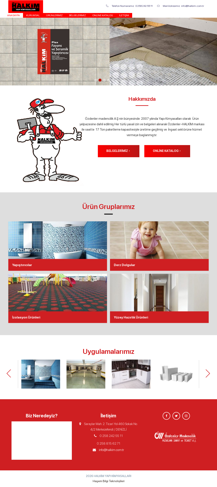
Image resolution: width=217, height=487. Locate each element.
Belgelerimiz (77, 15)
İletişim (124, 15)
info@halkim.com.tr (111, 450)
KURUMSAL (33, 15)
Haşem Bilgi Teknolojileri (108, 481)
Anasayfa (13, 15)
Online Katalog (102, 15)
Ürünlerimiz (54, 15)
